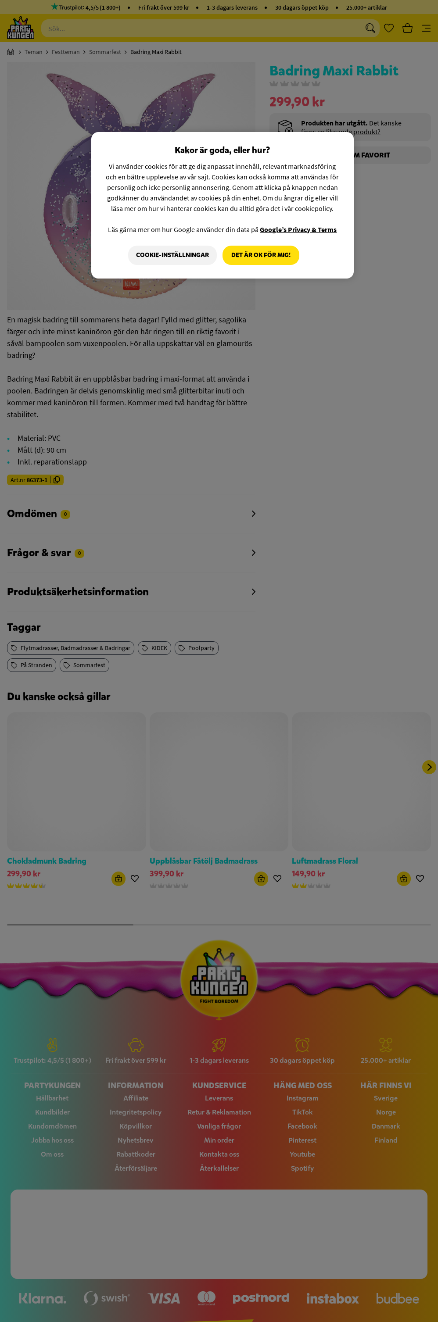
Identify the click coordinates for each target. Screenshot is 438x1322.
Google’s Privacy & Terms (298, 229)
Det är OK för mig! (261, 255)
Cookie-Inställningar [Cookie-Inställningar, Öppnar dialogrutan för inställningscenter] (172, 255)
